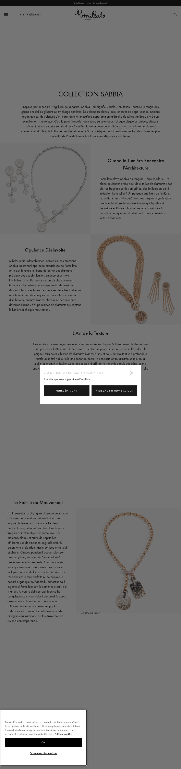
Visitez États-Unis (67, 390)
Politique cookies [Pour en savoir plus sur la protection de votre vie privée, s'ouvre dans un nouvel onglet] (63, 733)
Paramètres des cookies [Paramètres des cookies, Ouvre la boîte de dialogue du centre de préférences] (43, 753)
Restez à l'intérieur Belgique (114, 390)
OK (43, 742)
